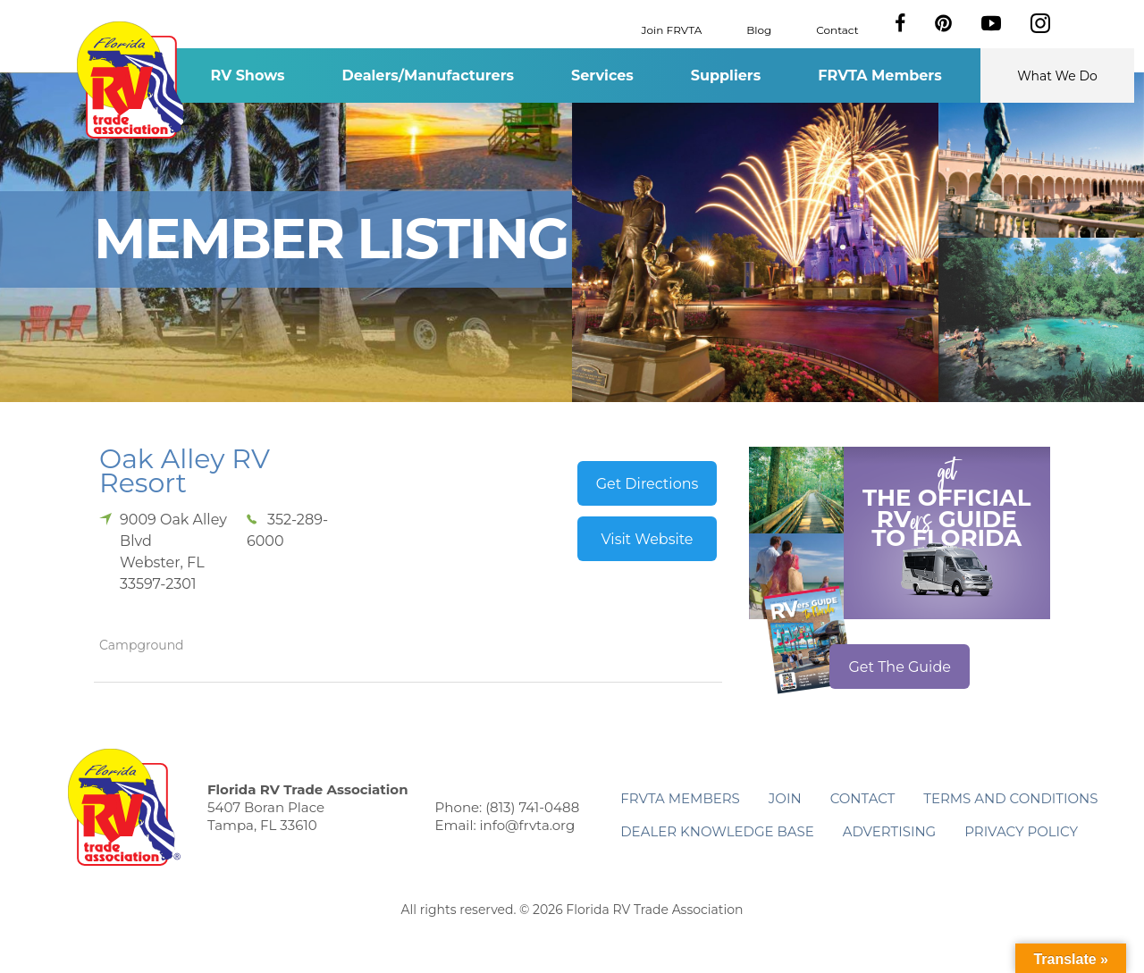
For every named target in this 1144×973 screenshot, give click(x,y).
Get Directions (647, 483)
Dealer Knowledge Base (716, 831)
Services (602, 75)
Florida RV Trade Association (132, 79)
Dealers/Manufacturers (428, 75)
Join (785, 798)
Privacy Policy (1021, 831)
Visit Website (647, 539)
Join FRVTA (672, 29)
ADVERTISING (890, 831)
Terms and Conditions (1010, 798)
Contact (837, 29)
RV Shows (247, 75)
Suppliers (726, 75)
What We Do (1057, 76)
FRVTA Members (880, 75)
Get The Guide (899, 666)
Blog (758, 29)
